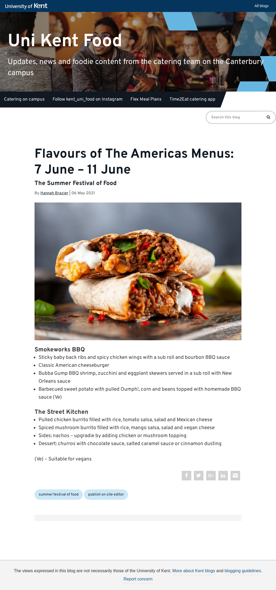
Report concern (138, 579)
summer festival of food (59, 494)
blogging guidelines (242, 571)
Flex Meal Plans (146, 99)
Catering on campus (24, 99)
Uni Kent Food (65, 41)
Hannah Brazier (54, 193)
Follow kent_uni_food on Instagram (87, 99)
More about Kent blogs (193, 571)
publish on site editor (106, 494)
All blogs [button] (261, 6)
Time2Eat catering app (192, 99)
